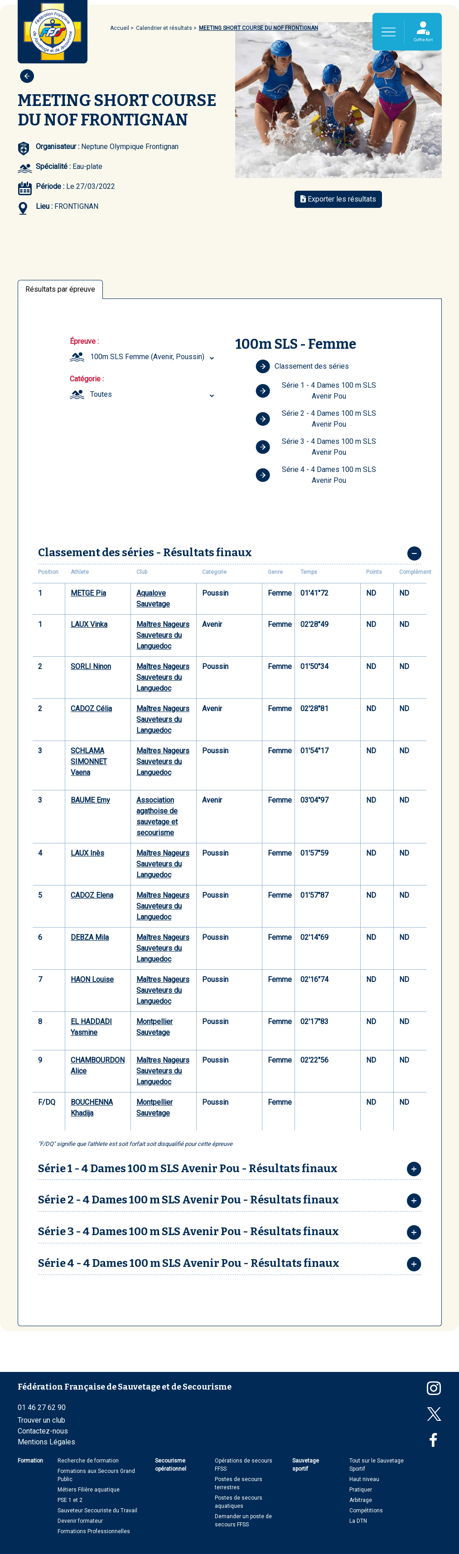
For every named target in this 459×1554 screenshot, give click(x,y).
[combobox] (153, 357)
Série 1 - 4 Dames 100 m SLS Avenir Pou (316, 390)
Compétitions (366, 1510)
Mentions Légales (46, 1442)
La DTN (358, 1521)
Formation (30, 1461)
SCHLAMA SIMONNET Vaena (89, 761)
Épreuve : (84, 341)
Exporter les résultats (338, 199)
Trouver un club (41, 1420)
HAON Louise (92, 979)
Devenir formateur (80, 1521)
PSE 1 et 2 (70, 1500)
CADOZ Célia (91, 708)
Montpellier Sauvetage (154, 1027)
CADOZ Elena (92, 895)
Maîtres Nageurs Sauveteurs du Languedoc (162, 635)
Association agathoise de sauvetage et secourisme (157, 816)
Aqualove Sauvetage (153, 598)
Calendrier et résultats (164, 28)
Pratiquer (360, 1490)
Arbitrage (360, 1500)
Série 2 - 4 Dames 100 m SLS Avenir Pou (316, 418)
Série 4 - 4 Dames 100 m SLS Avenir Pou (316, 475)
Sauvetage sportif (305, 1465)
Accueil (119, 28)
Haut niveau (364, 1479)
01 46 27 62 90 (42, 1407)
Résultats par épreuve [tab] (60, 289)
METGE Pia (88, 593)
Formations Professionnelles (94, 1531)
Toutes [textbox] (101, 394)
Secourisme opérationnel (170, 1465)
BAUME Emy (90, 800)
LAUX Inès (87, 853)
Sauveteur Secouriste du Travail (97, 1510)
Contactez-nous (43, 1431)
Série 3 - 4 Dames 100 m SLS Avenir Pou (316, 447)
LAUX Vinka (89, 624)
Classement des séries (302, 366)
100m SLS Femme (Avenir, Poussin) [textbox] (147, 356)
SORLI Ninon (91, 666)
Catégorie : (87, 379)
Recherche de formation (88, 1461)
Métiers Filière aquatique (89, 1490)
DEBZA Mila (90, 937)
